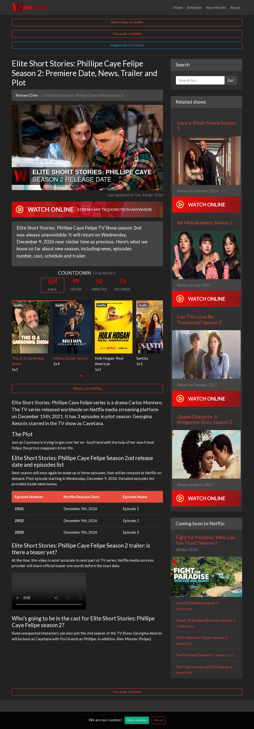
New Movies (216, 7)
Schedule (194, 7)
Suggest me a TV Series (127, 45)
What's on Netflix (87, 388)
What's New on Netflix (127, 22)
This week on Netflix (127, 34)
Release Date (27, 95)
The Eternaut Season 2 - (204, 655)
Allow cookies (137, 720)
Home (178, 7)
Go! (231, 80)
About (235, 7)
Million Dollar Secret (70, 358)
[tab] (81, 375)
